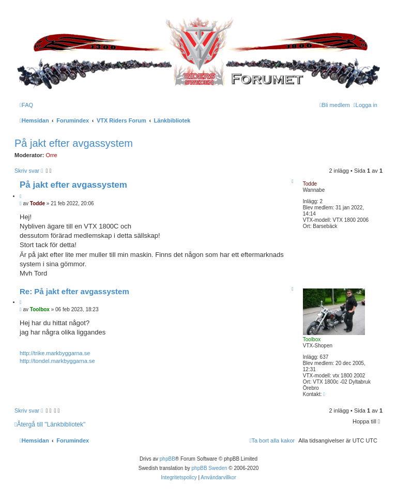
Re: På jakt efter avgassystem (74, 291)
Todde (310, 184)
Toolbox (311, 339)
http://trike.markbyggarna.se (55, 353)
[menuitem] (26, 105)
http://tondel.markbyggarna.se (57, 361)
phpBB (167, 459)
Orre (51, 155)
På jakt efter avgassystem (73, 143)
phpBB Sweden (209, 468)
